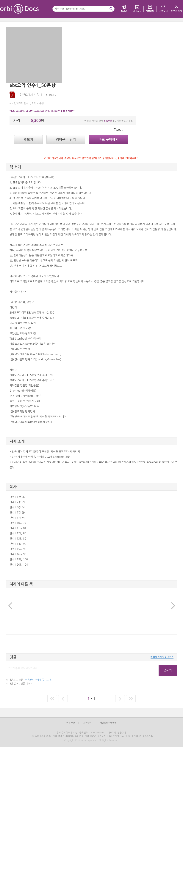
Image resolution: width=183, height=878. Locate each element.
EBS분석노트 (32, 111)
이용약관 (70, 723)
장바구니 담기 (66, 139)
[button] (10, 611)
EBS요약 (19, 111)
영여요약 (55, 111)
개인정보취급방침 (108, 723)
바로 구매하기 (108, 139)
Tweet (118, 129)
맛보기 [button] (28, 139)
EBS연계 (44, 111)
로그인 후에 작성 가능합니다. (80, 670)
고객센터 (87, 723)
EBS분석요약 (67, 111)
